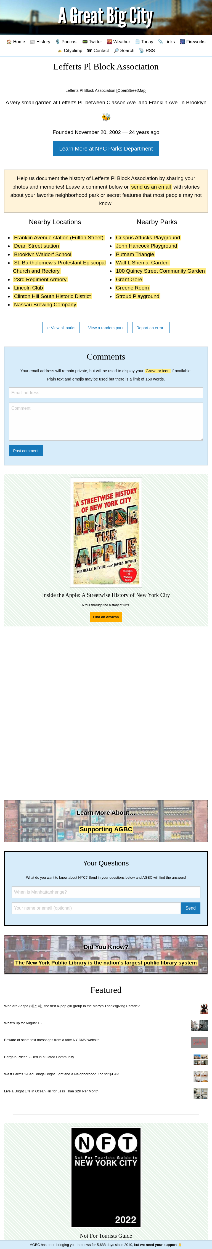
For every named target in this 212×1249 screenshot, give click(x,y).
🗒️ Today (144, 41)
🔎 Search (123, 50)
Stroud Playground (137, 296)
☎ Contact (98, 50)
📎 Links (166, 41)
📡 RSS (147, 50)
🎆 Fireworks (192, 41)
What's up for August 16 (22, 1023)
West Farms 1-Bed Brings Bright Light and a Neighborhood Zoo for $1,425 (62, 1074)
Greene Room (132, 288)
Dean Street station (36, 246)
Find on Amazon (106, 617)
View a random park (106, 328)
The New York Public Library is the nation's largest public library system (106, 963)
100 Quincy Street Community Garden (160, 271)
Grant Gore (129, 279)
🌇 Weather (118, 41)
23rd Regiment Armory (40, 279)
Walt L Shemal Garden (142, 263)
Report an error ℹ (151, 328)
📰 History (40, 41)
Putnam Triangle (135, 254)
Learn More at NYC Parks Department (106, 149)
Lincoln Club (28, 288)
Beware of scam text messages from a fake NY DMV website (51, 1040)
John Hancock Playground (146, 246)
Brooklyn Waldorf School (42, 254)
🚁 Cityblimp (69, 50)
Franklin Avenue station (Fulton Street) (59, 237)
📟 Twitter (92, 41)
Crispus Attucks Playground (148, 237)
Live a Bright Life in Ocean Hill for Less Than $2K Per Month (51, 1091)
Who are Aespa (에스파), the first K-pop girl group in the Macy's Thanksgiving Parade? (72, 1006)
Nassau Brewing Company (45, 304)
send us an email (151, 187)
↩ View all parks (60, 328)
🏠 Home (15, 41)
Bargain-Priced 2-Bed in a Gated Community (39, 1057)
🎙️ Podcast (66, 41)
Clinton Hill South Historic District (52, 296)
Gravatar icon (157, 371)
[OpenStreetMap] (131, 90)
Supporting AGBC (106, 829)
